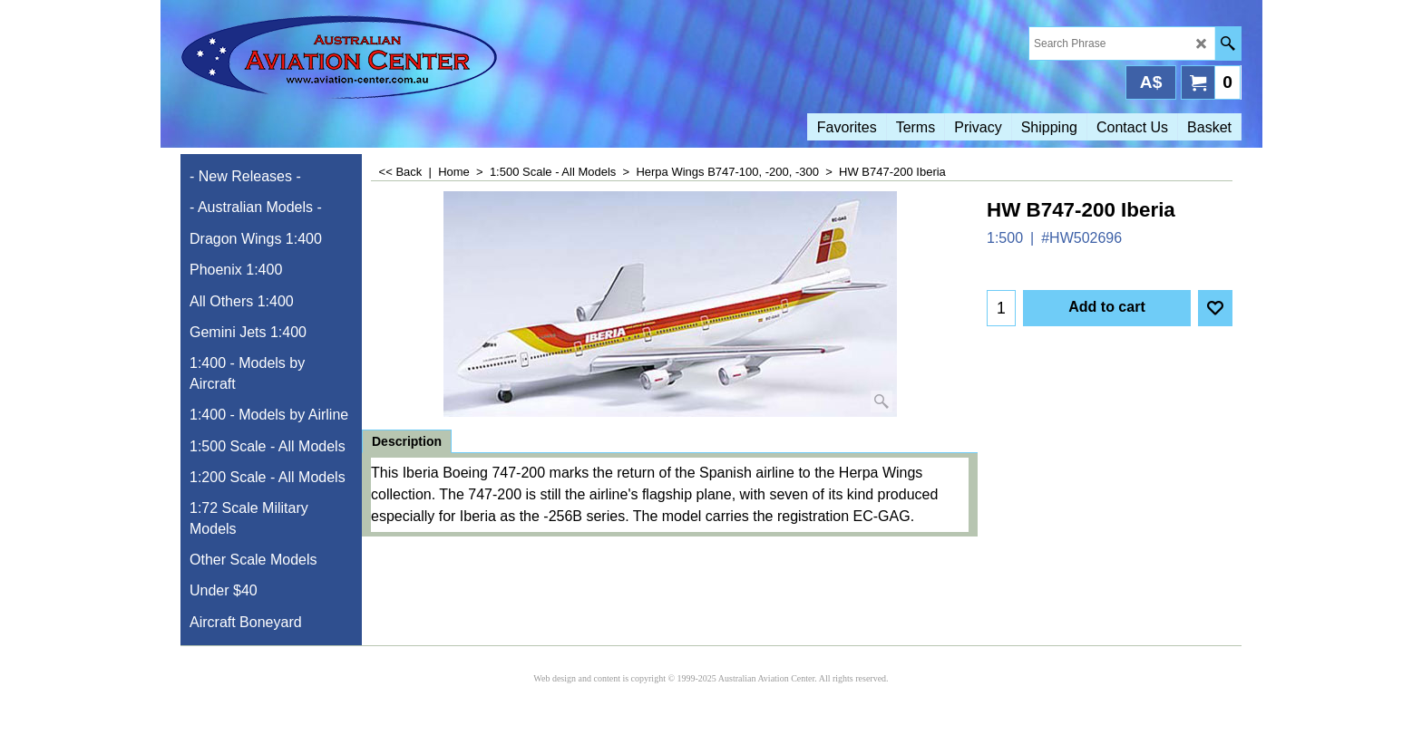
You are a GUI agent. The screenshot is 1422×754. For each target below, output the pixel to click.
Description (407, 441)
